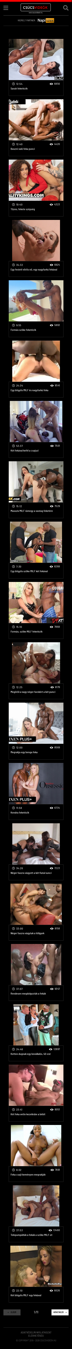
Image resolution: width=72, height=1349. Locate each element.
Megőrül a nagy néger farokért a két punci (36, 670)
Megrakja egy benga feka (36, 731)
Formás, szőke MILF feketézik (36, 610)
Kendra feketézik (36, 791)
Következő (60, 1312)
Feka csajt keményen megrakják (36, 1153)
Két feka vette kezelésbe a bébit (36, 1093)
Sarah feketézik (36, 67)
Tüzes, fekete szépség (36, 188)
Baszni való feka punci (36, 127)
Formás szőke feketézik (36, 308)
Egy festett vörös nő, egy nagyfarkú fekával (36, 248)
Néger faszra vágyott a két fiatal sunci (36, 851)
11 (37, 1312)
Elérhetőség (36, 1335)
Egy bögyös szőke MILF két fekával (36, 550)
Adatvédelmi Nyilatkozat (36, 1332)
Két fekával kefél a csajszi (36, 429)
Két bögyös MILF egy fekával (36, 1274)
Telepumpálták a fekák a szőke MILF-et (36, 1213)
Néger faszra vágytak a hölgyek (36, 912)
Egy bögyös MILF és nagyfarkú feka (36, 369)
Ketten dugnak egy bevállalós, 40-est (36, 1032)
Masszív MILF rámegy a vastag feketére (36, 489)
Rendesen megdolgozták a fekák (36, 972)
